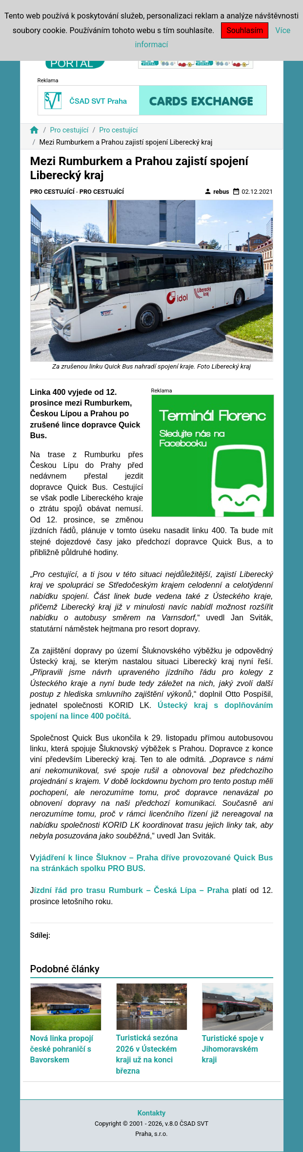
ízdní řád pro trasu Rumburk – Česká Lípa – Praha (131, 890)
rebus (216, 191)
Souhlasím (244, 30)
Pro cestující (69, 130)
